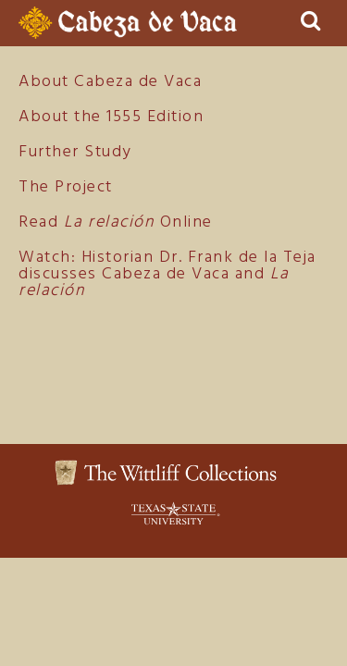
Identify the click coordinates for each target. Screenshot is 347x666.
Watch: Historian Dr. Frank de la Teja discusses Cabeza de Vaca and (167, 274)
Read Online (116, 222)
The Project (66, 187)
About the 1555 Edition (111, 117)
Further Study (75, 152)
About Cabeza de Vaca (110, 81)
